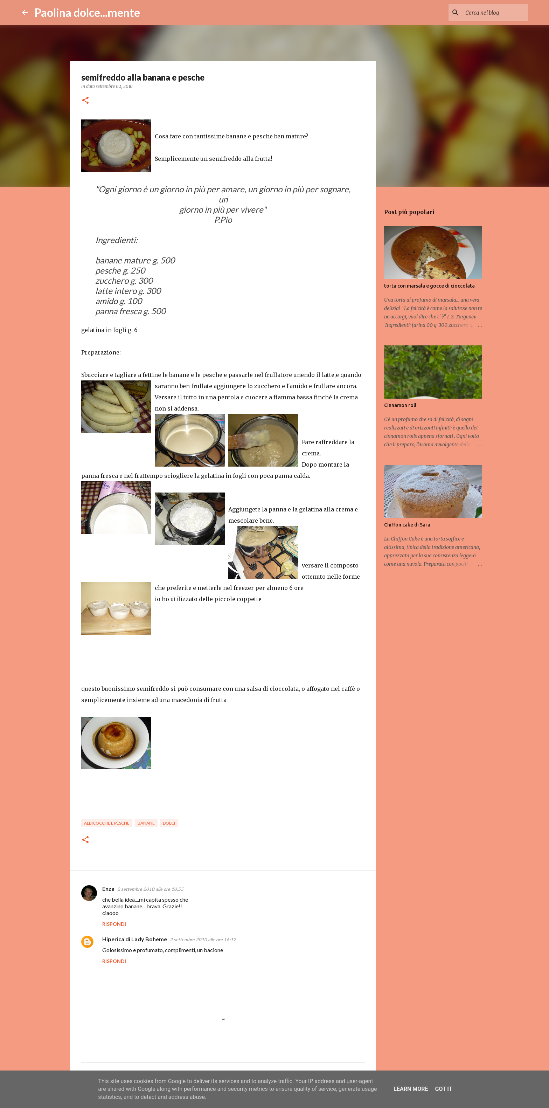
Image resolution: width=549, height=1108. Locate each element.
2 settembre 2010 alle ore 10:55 (150, 889)
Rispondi (114, 924)
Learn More (411, 1089)
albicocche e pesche (107, 823)
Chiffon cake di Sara (407, 525)
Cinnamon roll (400, 405)
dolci (169, 823)
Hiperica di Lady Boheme (134, 939)
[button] (85, 100)
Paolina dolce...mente (87, 12)
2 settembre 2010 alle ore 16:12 (203, 939)
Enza (108, 888)
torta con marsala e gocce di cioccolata (429, 286)
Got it (443, 1089)
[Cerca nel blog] (491, 12)
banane (146, 823)
